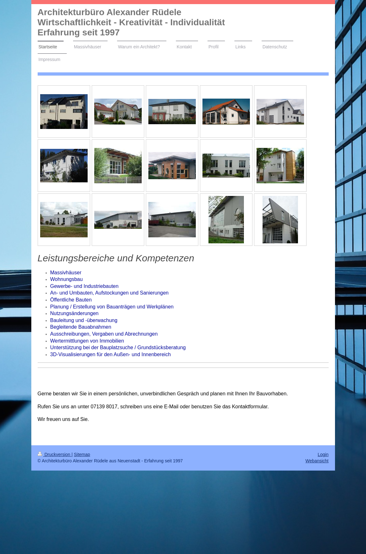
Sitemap (82, 454)
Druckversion (54, 454)
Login (323, 454)
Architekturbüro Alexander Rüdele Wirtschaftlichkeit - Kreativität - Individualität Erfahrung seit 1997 (131, 22)
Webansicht (317, 460)
